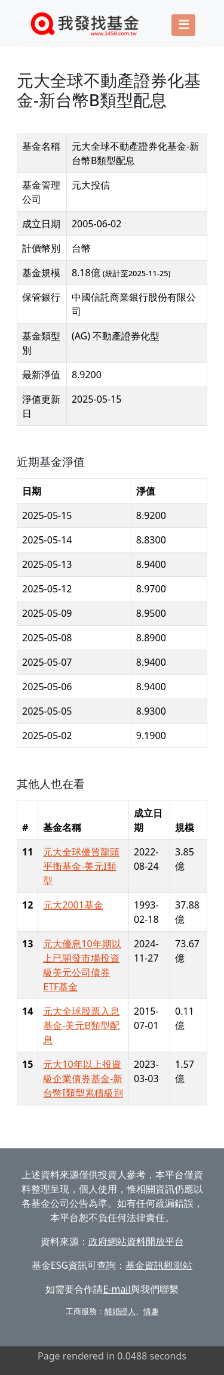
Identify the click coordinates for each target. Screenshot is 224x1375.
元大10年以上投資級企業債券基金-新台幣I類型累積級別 (82, 1078)
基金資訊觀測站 (158, 1265)
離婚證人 (120, 1311)
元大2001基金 (73, 904)
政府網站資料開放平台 (136, 1241)
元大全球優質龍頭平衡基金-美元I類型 (81, 866)
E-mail (116, 1289)
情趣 (151, 1311)
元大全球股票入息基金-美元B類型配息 (81, 1025)
